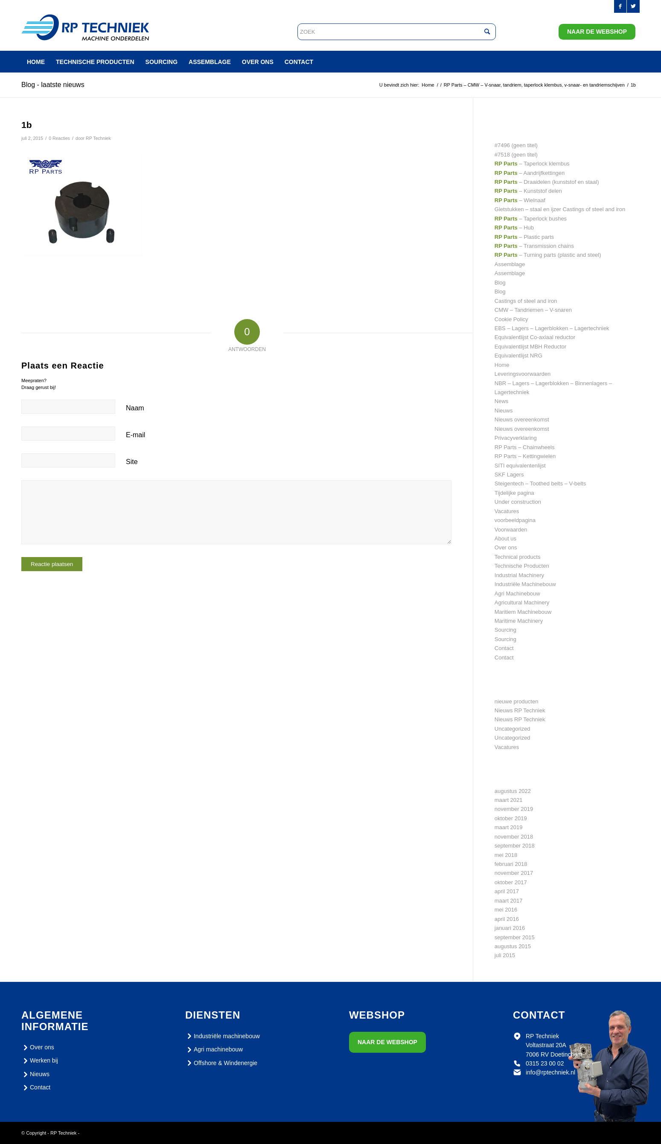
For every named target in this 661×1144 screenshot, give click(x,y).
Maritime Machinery (519, 621)
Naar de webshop (597, 31)
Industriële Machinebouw (525, 584)
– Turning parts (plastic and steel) (548, 255)
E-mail (135, 434)
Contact (504, 648)
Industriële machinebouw (222, 1036)
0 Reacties (59, 138)
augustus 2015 (513, 946)
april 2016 (507, 919)
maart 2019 (509, 827)
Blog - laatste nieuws (52, 84)
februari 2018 (511, 864)
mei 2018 (506, 855)
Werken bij (39, 1061)
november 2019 (514, 809)
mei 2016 (506, 909)
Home (502, 365)
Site (132, 461)
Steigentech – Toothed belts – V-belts (540, 483)
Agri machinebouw (214, 1049)
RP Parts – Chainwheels (525, 447)
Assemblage (510, 264)
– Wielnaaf (520, 200)
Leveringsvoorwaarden (523, 374)
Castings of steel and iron (526, 301)
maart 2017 (509, 900)
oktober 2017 (511, 882)
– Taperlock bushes (531, 218)
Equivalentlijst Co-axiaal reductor (535, 337)
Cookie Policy (511, 319)
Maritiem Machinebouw (523, 612)
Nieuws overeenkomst (522, 419)
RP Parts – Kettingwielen (525, 456)
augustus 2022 (513, 791)
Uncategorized (512, 729)
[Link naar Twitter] (633, 6)
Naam (135, 408)
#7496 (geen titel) (516, 145)
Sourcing (505, 630)
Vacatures (507, 511)
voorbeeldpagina (515, 520)
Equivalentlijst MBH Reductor (530, 346)
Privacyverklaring (516, 438)
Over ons (506, 547)
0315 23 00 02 (545, 1063)
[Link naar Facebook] (620, 6)
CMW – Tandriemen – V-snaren (533, 310)
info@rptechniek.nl (550, 1072)
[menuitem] (35, 62)
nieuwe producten (517, 701)
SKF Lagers (509, 474)
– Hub (514, 227)
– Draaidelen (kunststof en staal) (547, 182)
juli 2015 (505, 955)
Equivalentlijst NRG (518, 355)
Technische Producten (522, 566)
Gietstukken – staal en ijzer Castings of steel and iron (560, 209)
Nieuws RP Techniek (520, 710)
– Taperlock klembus (532, 163)
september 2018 (515, 845)
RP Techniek (98, 138)
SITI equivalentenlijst (520, 465)
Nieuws (504, 410)
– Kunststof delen (528, 191)
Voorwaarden (511, 529)
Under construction (518, 502)
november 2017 (514, 873)
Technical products (518, 557)
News (502, 401)
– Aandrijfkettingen (530, 173)
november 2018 (514, 836)
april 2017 (507, 891)
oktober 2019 (511, 818)
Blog (500, 282)
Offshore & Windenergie (221, 1063)
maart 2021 (509, 800)
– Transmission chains (534, 246)
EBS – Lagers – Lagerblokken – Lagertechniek (552, 328)
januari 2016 (510, 928)
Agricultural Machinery (522, 602)
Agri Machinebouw (517, 593)
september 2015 (515, 937)
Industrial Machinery (519, 575)
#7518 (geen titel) (516, 154)
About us (505, 538)
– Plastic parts (524, 237)
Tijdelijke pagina (514, 493)
